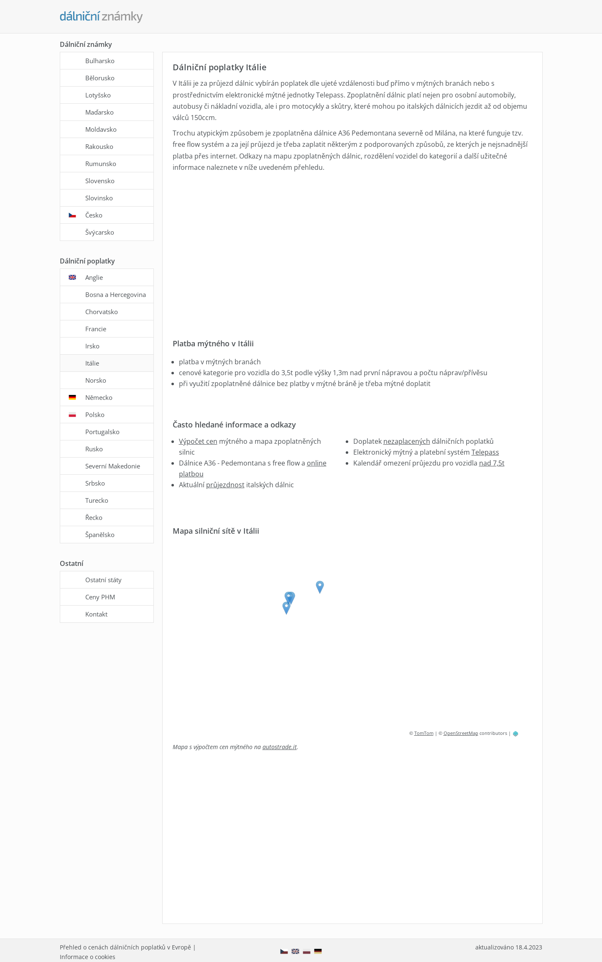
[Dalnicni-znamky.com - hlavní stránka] (101, 17)
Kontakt (96, 614)
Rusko (94, 449)
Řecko (93, 517)
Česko (93, 215)
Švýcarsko (99, 232)
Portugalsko (102, 431)
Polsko (95, 414)
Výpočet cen (198, 441)
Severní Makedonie (112, 466)
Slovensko (100, 181)
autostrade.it (280, 747)
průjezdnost (225, 484)
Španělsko (100, 534)
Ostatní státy (103, 580)
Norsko (95, 380)
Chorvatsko (101, 311)
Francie (95, 329)
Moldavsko (101, 129)
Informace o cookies (87, 957)
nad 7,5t (492, 463)
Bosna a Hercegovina (115, 294)
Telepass (485, 452)
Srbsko (95, 483)
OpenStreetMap (461, 733)
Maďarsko (99, 112)
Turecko (96, 500)
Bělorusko (100, 78)
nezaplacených (406, 441)
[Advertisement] (351, 249)
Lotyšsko (98, 95)
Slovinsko (99, 198)
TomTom (424, 733)
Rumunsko (100, 163)
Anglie (94, 277)
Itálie (92, 363)
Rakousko (99, 146)
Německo (98, 397)
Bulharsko (100, 60)
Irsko (92, 346)
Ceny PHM (100, 597)
